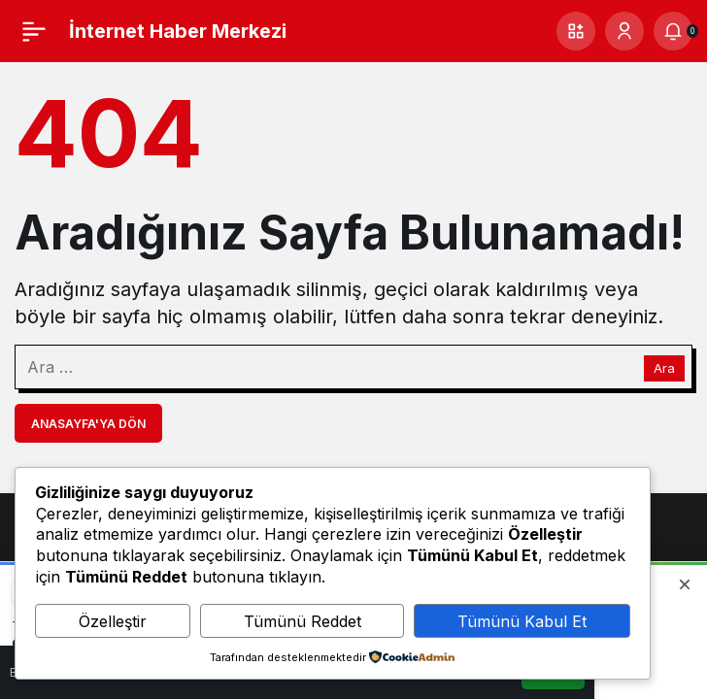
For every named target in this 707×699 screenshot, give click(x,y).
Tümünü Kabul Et (522, 621)
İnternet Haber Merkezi (177, 31)
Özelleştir (113, 621)
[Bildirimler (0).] (673, 31)
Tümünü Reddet (302, 621)
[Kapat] (684, 584)
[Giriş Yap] (624, 31)
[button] (575, 31)
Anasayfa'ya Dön (88, 423)
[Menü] (34, 31)
